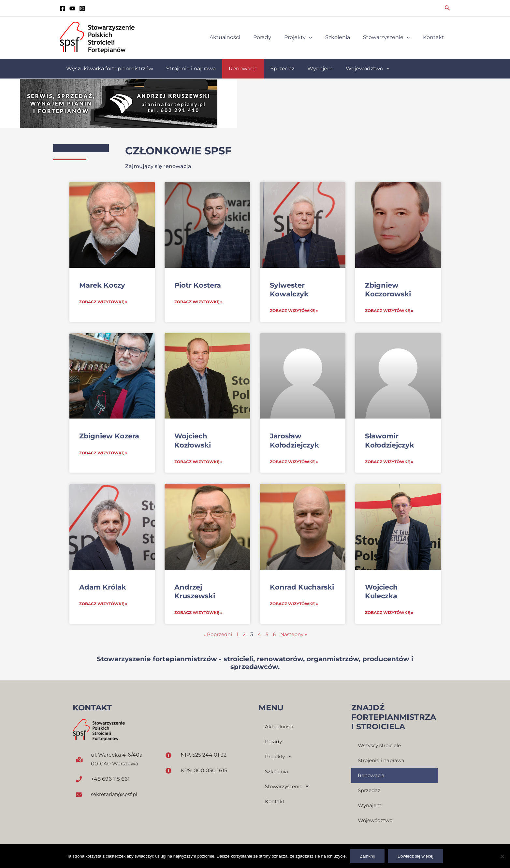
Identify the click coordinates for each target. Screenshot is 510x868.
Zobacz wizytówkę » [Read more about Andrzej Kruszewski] (198, 613)
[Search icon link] (447, 8)
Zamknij (367, 856)
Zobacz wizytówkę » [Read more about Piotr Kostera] (198, 302)
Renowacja (372, 776)
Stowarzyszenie (288, 787)
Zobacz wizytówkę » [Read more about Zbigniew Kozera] (103, 453)
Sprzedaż (370, 791)
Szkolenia (277, 772)
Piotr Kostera (197, 285)
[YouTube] (72, 8)
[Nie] (502, 856)
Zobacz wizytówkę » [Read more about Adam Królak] (103, 604)
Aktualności (280, 727)
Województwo (376, 821)
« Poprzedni (215, 635)
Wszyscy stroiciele (381, 746)
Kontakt (275, 802)
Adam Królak (102, 588)
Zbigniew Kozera (109, 436)
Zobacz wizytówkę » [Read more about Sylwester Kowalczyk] (294, 310)
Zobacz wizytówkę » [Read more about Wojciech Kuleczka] (389, 613)
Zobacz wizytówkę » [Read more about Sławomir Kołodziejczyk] (389, 462)
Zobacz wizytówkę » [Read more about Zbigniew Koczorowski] (389, 310)
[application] (318, 37)
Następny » (295, 635)
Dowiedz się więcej (415, 856)
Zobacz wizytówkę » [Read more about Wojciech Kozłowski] (198, 462)
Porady (274, 742)
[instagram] (82, 8)
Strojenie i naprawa (382, 761)
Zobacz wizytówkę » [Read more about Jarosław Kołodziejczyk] (294, 462)
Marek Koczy (102, 285)
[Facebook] (63, 8)
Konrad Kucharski (302, 588)
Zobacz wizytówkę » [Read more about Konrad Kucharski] (294, 604)
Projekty (279, 757)
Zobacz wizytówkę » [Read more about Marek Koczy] (103, 302)
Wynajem (370, 806)
